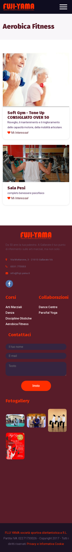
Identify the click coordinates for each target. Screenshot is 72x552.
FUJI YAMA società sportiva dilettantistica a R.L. (36, 532)
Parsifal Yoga (48, 312)
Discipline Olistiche (19, 318)
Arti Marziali (14, 307)
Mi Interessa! (20, 132)
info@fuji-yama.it (20, 273)
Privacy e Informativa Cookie (45, 544)
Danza (10, 312)
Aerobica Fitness (17, 324)
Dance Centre (48, 307)
